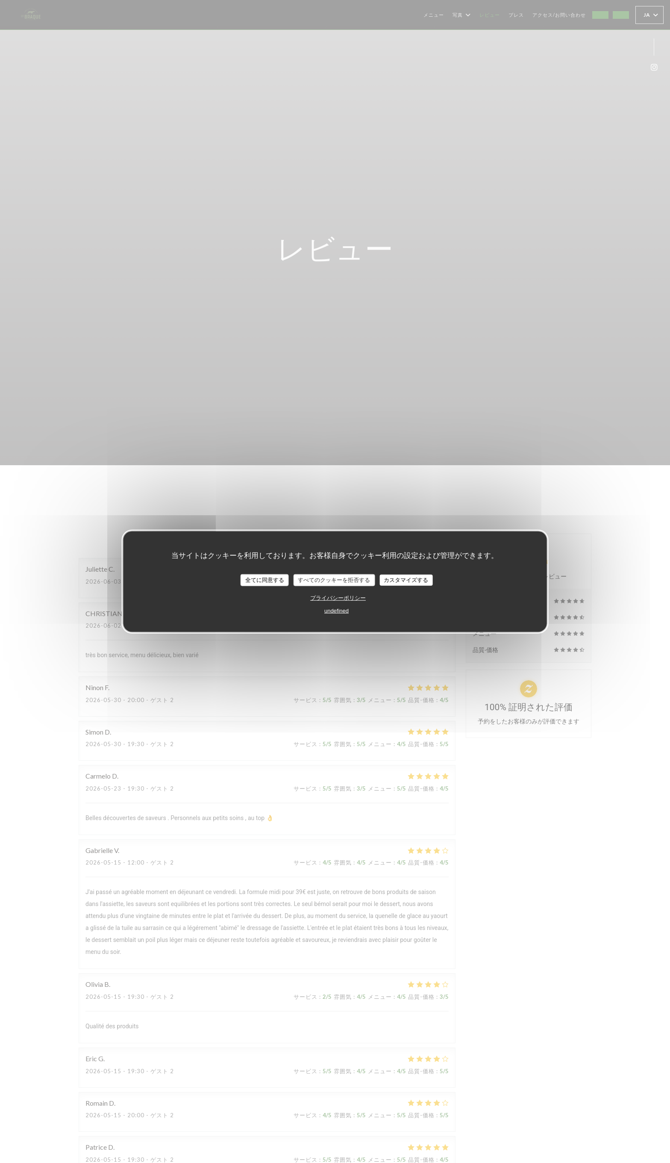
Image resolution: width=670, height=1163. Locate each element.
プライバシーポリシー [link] (338, 597)
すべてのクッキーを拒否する (334, 580)
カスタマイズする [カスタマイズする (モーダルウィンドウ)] (406, 580)
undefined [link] (336, 610)
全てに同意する (264, 580)
